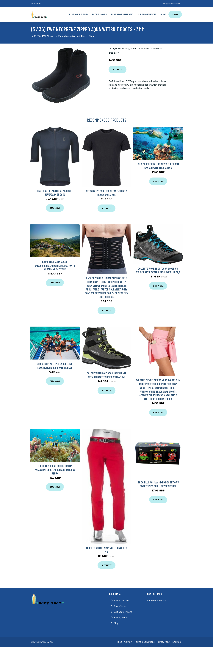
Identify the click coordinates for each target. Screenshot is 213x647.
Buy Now (117, 69)
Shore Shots (99, 14)
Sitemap (177, 641)
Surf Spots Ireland (122, 14)
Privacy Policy (163, 641)
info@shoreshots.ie (171, 3)
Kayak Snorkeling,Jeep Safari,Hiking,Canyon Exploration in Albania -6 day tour (55, 265)
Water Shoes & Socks (141, 48)
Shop (175, 14)
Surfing (125, 48)
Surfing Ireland (78, 14)
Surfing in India (146, 14)
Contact (128, 641)
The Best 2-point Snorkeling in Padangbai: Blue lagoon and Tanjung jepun (55, 469)
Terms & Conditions (144, 641)
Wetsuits (157, 48)
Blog (163, 14)
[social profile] (43, 3)
